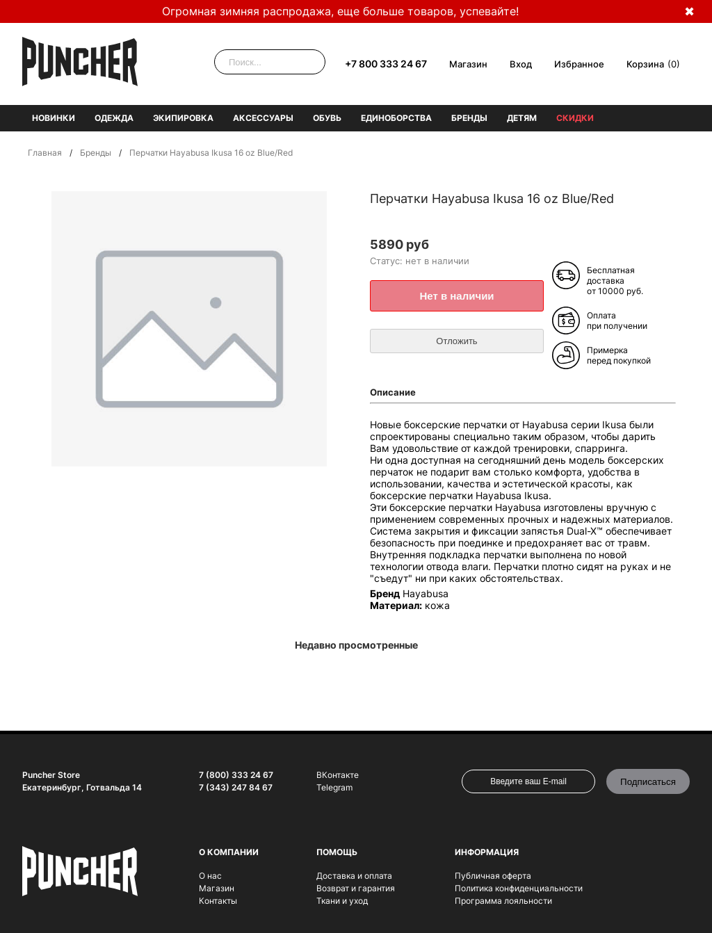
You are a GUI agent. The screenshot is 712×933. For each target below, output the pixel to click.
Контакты (218, 900)
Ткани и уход (342, 900)
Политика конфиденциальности (519, 888)
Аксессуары (263, 118)
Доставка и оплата (354, 875)
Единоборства (396, 118)
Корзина (645, 64)
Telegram (334, 787)
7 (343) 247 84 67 (236, 787)
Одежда (114, 118)
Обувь (327, 118)
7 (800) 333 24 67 (236, 775)
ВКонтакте (337, 775)
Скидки (575, 118)
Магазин (468, 64)
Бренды (469, 118)
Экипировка (183, 118)
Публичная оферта (493, 875)
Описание (393, 392)
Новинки (53, 118)
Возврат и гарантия (355, 888)
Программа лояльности (503, 900)
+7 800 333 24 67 (386, 64)
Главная (45, 152)
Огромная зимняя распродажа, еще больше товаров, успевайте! (340, 11)
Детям (522, 118)
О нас (210, 875)
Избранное (579, 64)
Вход (521, 64)
